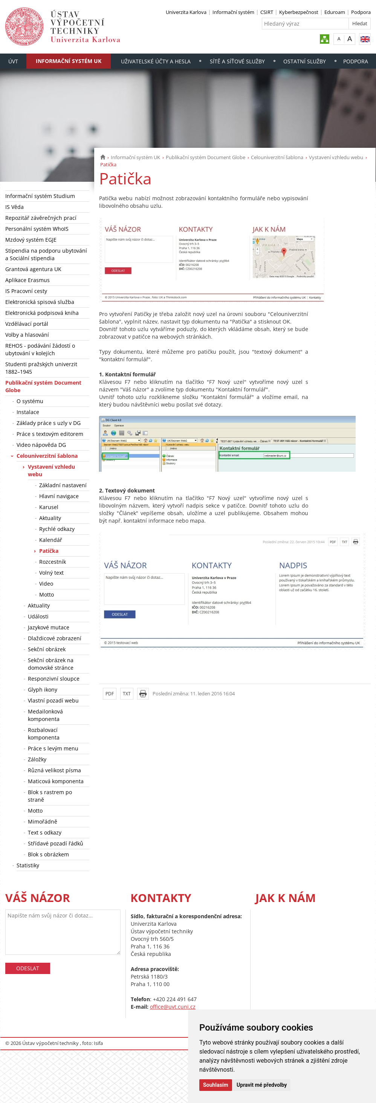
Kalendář (50, 539)
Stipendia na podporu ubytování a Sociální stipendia (46, 254)
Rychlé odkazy (57, 528)
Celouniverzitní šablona (277, 157)
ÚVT (13, 61)
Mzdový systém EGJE (31, 239)
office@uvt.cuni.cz (173, 1006)
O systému (30, 401)
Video (46, 583)
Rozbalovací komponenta (44, 733)
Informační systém (233, 12)
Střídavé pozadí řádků (55, 843)
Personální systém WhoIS (37, 228)
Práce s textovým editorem (50, 433)
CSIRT (266, 12)
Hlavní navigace (59, 496)
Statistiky (28, 865)
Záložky (37, 759)
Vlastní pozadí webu (53, 700)
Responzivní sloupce (53, 678)
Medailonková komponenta (45, 715)
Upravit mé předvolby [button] (262, 1085)
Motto (46, 594)
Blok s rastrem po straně (50, 796)
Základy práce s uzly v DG (49, 422)
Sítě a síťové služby (237, 61)
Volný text (51, 572)
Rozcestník (52, 561)
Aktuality (50, 518)
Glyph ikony (42, 689)
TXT (127, 693)
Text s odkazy (44, 832)
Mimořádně (42, 821)
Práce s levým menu (53, 748)
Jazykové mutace (48, 627)
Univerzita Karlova (186, 12)
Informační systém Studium (40, 195)
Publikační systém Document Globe (205, 157)
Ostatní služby (304, 61)
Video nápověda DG (41, 444)
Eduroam (334, 12)
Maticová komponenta (56, 781)
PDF (109, 693)
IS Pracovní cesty (26, 291)
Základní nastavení (63, 485)
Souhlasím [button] (215, 1085)
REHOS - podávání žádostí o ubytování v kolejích (40, 349)
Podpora (361, 12)
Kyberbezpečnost (298, 12)
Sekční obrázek (47, 649)
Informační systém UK (68, 60)
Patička (48, 550)
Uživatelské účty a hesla (156, 61)
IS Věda (14, 206)
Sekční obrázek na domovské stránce (50, 664)
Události (38, 616)
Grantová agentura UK (33, 269)
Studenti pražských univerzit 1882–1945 (41, 368)
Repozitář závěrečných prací (40, 217)
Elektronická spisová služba (39, 301)
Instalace (28, 412)
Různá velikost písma (54, 770)
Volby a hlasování (27, 334)
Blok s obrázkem (48, 854)
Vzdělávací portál (26, 323)
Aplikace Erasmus (27, 280)
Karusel (48, 507)
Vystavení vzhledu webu (336, 157)
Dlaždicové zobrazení (54, 638)
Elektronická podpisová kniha (42, 312)
